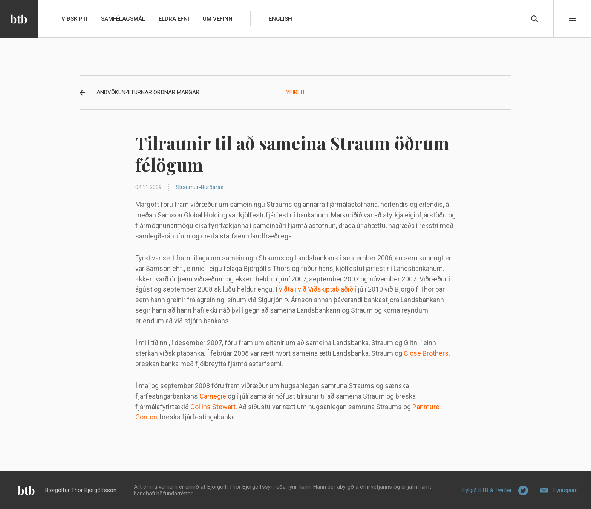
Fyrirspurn (565, 490)
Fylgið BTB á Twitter (487, 490)
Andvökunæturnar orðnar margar (147, 92)
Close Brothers (426, 353)
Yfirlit (295, 92)
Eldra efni (174, 18)
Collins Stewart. (213, 407)
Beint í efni (572, 18)
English (280, 18)
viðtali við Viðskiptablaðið (316, 289)
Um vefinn (218, 18)
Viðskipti (74, 18)
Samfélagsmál (123, 18)
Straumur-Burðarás (200, 187)
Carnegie (212, 396)
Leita (534, 18)
